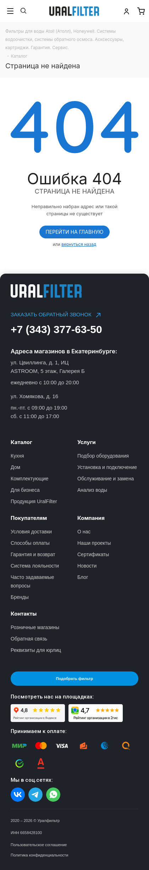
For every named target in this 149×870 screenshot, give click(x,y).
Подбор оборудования (103, 456)
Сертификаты (93, 554)
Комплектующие (30, 478)
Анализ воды (92, 490)
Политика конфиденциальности (39, 855)
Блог (82, 577)
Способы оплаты (30, 543)
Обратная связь (29, 639)
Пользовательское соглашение (39, 845)
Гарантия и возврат (33, 554)
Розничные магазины (35, 627)
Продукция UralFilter (34, 501)
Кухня (17, 456)
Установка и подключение (107, 467)
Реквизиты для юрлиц (36, 650)
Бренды (20, 597)
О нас (83, 531)
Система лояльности (35, 566)
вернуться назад (78, 244)
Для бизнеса (25, 490)
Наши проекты (94, 543)
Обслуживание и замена (105, 478)
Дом (15, 467)
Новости (86, 566)
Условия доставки (31, 531)
